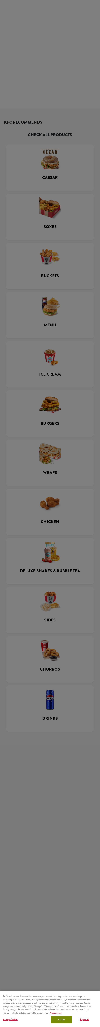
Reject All (84, 1019)
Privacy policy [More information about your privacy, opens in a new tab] (55, 1012)
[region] (50, 1009)
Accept (61, 1019)
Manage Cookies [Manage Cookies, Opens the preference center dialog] (10, 1019)
